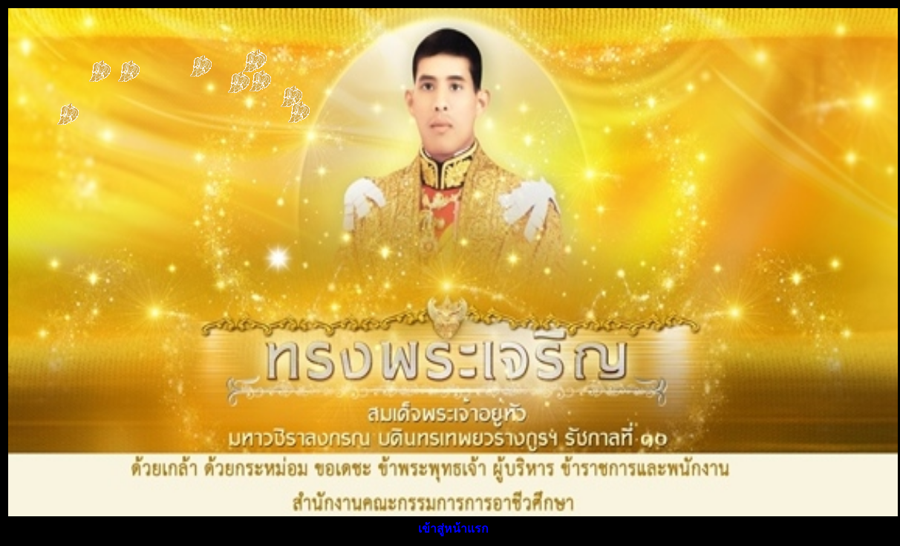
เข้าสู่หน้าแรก (453, 528)
